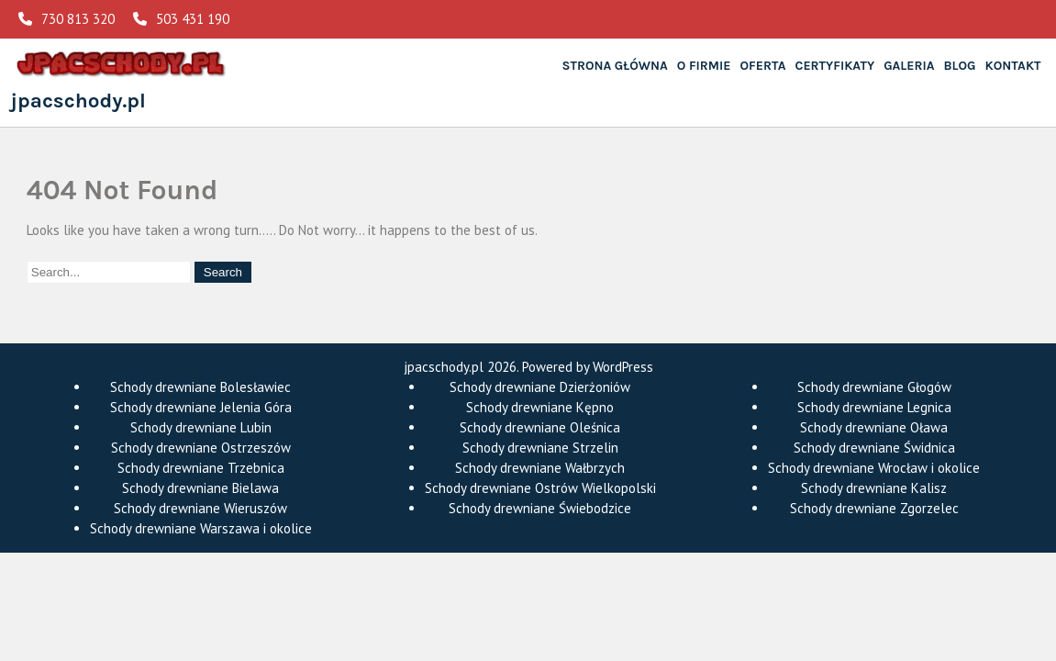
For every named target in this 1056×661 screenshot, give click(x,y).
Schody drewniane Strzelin (540, 447)
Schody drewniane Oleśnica (540, 427)
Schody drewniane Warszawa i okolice (201, 528)
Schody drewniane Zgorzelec (874, 508)
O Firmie (704, 65)
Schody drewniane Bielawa (200, 488)
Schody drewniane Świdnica (874, 447)
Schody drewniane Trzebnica (200, 467)
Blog (960, 65)
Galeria (909, 65)
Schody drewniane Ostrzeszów (201, 447)
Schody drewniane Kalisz (874, 488)
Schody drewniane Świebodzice (540, 508)
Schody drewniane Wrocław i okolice (874, 467)
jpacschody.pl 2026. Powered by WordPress (528, 366)
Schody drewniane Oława (874, 427)
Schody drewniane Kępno (540, 407)
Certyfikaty (835, 65)
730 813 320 (66, 19)
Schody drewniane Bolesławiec (200, 387)
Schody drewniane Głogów (874, 387)
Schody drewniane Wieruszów (200, 508)
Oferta (763, 65)
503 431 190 (181, 19)
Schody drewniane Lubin (201, 427)
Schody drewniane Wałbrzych (540, 467)
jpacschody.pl (78, 100)
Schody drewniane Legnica (874, 407)
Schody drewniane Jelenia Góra (201, 407)
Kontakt (1013, 65)
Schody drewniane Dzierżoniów (540, 387)
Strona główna (615, 65)
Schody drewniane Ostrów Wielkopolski (540, 488)
